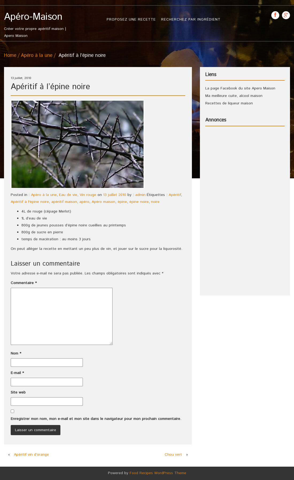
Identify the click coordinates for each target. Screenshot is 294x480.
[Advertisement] (226, 210)
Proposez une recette (131, 19)
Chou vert (173, 454)
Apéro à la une (36, 55)
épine (122, 201)
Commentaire (24, 283)
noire (155, 201)
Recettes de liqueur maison (229, 103)
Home (10, 55)
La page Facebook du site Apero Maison (240, 88)
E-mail (17, 373)
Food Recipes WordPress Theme (158, 473)
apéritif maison (64, 201)
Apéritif (175, 195)
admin (140, 195)
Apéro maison (103, 201)
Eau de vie (68, 195)
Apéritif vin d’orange (31, 454)
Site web (18, 392)
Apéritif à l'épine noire (30, 201)
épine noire (139, 201)
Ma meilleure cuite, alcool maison (233, 96)
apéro (84, 201)
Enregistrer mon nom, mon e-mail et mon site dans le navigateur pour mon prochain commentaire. (96, 419)
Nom (16, 353)
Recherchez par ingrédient (190, 19)
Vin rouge (88, 195)
